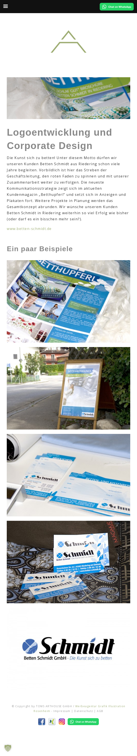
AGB (100, 711)
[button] (8, 748)
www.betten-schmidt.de (29, 228)
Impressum (61, 711)
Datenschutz (83, 711)
